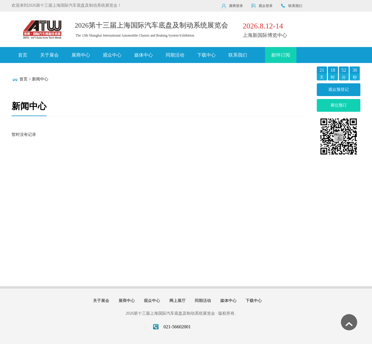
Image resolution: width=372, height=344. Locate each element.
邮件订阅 (280, 55)
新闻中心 (40, 79)
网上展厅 (177, 300)
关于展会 (49, 55)
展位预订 (338, 105)
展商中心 (80, 55)
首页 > (25, 79)
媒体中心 (143, 55)
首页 (22, 55)
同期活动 (175, 55)
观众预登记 (338, 89)
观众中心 (112, 55)
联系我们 (237, 55)
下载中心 (206, 55)
